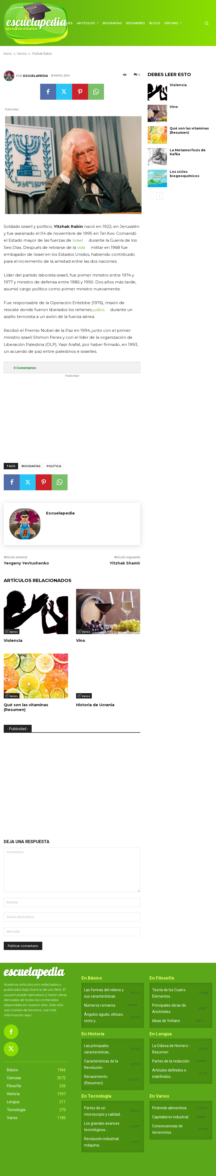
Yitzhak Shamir (125, 563)
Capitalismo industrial (170, 1117)
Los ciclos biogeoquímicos (184, 174)
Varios (13, 632)
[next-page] (159, 195)
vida (81, 247)
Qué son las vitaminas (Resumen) (26, 707)
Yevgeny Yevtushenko (26, 563)
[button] (206, 23)
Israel (77, 240)
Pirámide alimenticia (169, 1108)
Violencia (13, 640)
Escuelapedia (35, 76)
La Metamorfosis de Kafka (188, 152)
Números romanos (99, 1005)
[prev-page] (151, 195)
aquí (27, 1015)
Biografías (31, 466)
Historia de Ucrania (95, 704)
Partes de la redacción (170, 1061)
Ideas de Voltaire (166, 1021)
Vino (80, 640)
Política (54, 466)
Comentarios (25, 368)
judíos (99, 309)
